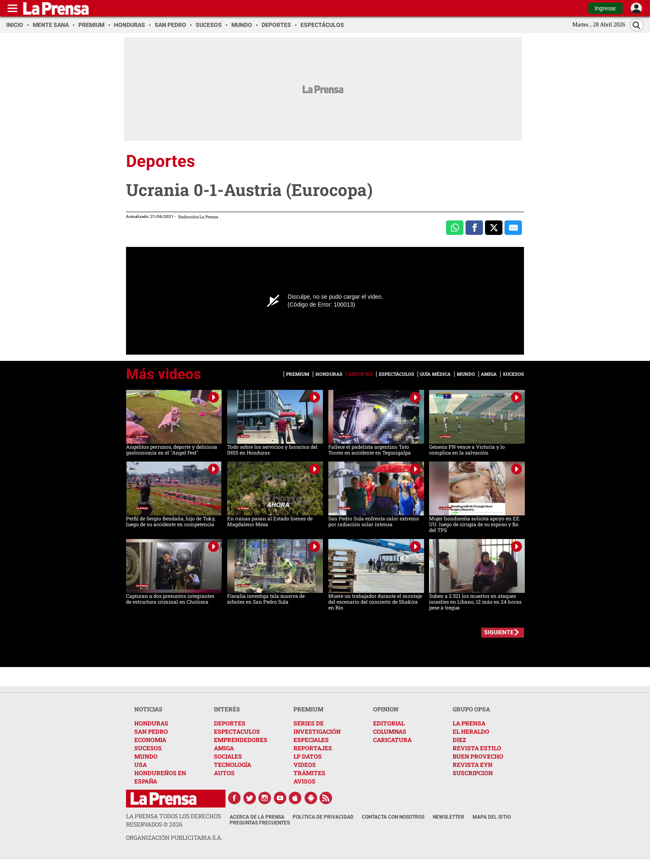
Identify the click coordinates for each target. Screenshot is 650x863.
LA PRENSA (469, 723)
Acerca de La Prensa (257, 817)
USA (140, 765)
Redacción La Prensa (198, 217)
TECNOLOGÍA (232, 765)
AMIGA (224, 748)
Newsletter (448, 817)
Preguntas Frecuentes (260, 823)
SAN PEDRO (151, 731)
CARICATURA (392, 740)
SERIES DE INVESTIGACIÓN (317, 727)
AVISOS (304, 781)
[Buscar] (637, 25)
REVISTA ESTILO (477, 748)
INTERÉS (227, 709)
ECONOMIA (150, 740)
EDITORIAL (389, 723)
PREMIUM (308, 709)
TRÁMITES (309, 773)
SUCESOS (148, 748)
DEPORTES (229, 723)
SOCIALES (228, 756)
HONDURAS (151, 723)
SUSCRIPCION (473, 773)
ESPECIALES (311, 740)
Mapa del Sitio (492, 817)
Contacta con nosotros (393, 817)
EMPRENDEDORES (240, 740)
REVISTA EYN (472, 765)
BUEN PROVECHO (478, 756)
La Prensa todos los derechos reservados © (173, 820)
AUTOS (224, 773)
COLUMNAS (389, 731)
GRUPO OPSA (471, 709)
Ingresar (605, 8)
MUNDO (146, 756)
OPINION (385, 709)
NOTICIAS (148, 709)
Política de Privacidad (323, 817)
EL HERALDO (471, 731)
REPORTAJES (312, 748)
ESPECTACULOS (237, 731)
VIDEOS (304, 765)
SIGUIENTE (499, 632)
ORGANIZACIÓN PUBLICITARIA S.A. (174, 837)
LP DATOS (307, 756)
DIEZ (459, 740)
